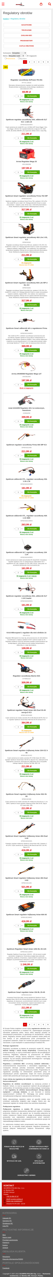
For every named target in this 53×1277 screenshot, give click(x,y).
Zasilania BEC (26, 35)
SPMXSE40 (26, 242)
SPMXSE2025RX (26, 484)
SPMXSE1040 (26, 447)
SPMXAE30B (26, 799)
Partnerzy (6, 1242)
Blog (4, 1235)
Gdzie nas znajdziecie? (14, 1201)
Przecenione (10, 58)
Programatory (26, 41)
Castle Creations (26, 46)
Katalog (6, 19)
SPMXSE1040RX (26, 333)
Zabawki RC (7, 1218)
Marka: (5, 56)
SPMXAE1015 (26, 995)
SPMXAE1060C (26, 917)
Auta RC (5, 1226)
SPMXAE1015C (26, 755)
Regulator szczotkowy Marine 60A (26, 676)
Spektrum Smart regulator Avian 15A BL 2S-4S (26, 992)
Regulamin (6, 1257)
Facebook (6, 1268)
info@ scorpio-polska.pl (14, 1199)
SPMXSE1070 (26, 198)
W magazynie (32, 56)
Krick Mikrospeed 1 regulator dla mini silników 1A (26, 633)
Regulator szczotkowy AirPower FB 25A (26, 80)
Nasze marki (7, 1237)
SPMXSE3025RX (26, 125)
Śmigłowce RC (8, 1223)
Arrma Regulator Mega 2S (26, 161)
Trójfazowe (26, 30)
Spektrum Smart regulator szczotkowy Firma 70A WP (26, 196)
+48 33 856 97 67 (12, 1196)
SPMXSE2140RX (26, 521)
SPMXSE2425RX (26, 557)
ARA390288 (26, 164)
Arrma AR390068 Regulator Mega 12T (26, 374)
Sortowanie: (7, 53)
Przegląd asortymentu (10, 1240)
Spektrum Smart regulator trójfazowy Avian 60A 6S (26, 915)
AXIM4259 (26, 413)
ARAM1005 (26, 376)
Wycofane (23, 58)
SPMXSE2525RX (26, 601)
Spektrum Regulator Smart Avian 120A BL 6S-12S (26, 949)
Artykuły (5, 1248)
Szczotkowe (26, 25)
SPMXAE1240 (26, 883)
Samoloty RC (7, 1221)
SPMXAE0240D (26, 715)
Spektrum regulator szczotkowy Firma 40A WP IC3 (26, 445)
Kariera (5, 1245)
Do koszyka (32, 96)
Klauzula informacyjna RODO (13, 1259)
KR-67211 (26, 635)
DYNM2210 (26, 679)
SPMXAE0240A (26, 841)
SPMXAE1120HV (26, 952)
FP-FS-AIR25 (26, 83)
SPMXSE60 (26, 288)
